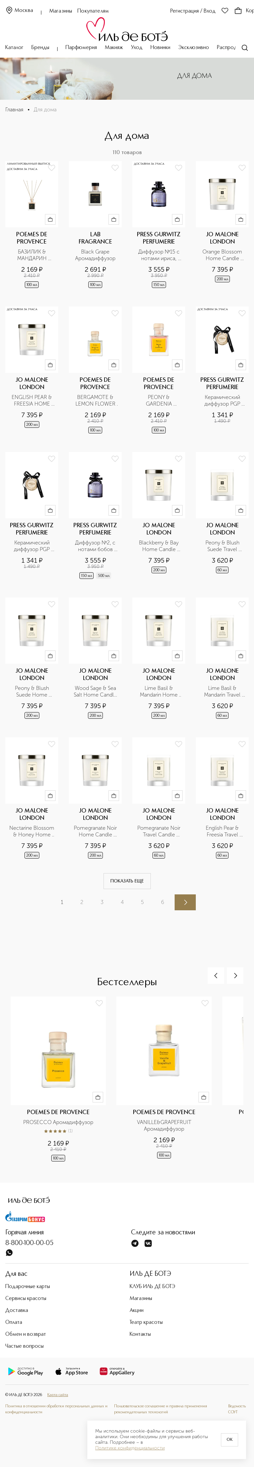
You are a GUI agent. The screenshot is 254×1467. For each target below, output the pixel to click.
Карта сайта (57, 1395)
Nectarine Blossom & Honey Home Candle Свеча (31, 831)
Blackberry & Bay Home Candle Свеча (159, 546)
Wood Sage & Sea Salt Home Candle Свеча (96, 691)
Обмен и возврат (25, 1334)
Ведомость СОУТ (237, 1409)
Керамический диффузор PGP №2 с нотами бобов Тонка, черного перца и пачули (32, 546)
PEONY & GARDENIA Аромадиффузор (159, 400)
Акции (137, 1310)
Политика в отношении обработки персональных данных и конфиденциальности (56, 1409)
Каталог (14, 47)
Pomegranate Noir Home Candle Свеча (96, 831)
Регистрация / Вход (193, 11)
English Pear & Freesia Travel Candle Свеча (223, 831)
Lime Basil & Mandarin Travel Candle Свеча (223, 691)
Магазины (60, 11)
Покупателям (93, 11)
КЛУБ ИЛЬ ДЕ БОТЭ (152, 1286)
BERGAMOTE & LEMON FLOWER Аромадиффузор (96, 400)
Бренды (40, 47)
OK (230, 1440)
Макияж (114, 47)
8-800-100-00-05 (29, 1243)
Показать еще (127, 881)
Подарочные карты (27, 1286)
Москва (19, 10)
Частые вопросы (24, 1346)
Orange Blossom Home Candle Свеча (222, 255)
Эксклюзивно (193, 47)
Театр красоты (146, 1322)
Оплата (13, 1322)
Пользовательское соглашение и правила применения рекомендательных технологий (160, 1409)
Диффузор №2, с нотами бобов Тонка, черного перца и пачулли (96, 546)
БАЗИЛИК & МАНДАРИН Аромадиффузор (32, 255)
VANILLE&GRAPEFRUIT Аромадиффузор (165, 1125)
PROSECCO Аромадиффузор (58, 1122)
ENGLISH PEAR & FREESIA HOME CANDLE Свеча (32, 400)
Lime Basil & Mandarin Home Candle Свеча (159, 691)
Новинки (160, 47)
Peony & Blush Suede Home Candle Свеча (32, 691)
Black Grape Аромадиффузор (95, 255)
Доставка (16, 1310)
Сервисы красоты (25, 1298)
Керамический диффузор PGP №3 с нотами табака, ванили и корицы (223, 400)
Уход (137, 47)
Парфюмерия (81, 47)
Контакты (140, 1334)
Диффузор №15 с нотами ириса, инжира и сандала (159, 255)
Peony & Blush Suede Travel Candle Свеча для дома (223, 546)
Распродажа (231, 47)
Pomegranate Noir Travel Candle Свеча (159, 831)
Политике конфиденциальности (130, 1448)
